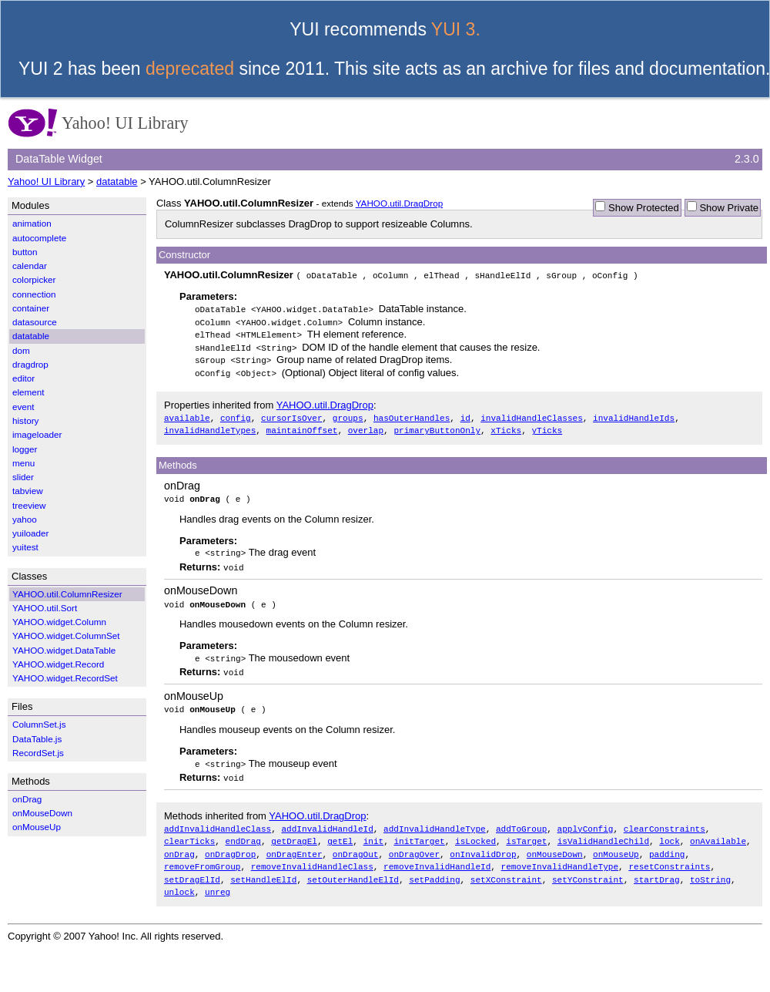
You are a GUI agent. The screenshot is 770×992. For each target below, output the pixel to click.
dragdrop (30, 364)
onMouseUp (193, 689)
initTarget (418, 832)
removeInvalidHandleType (559, 856)
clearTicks (189, 832)
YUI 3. (455, 29)
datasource (34, 322)
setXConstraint (506, 868)
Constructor (184, 255)
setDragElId (192, 868)
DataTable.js (37, 739)
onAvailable (718, 832)
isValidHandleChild (603, 832)
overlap (365, 426)
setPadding (434, 868)
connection (34, 294)
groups (348, 414)
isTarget (526, 832)
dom (21, 350)
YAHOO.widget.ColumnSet (65, 636)
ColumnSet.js (39, 724)
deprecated (190, 69)
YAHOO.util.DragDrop (399, 203)
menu (23, 463)
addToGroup (521, 820)
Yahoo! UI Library (46, 181)
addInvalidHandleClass (217, 820)
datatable (117, 181)
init (373, 832)
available (187, 414)
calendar (29, 266)
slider (23, 477)
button (25, 252)
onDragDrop (230, 844)
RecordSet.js (38, 753)
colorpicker (34, 279)
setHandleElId (263, 868)
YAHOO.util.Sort (44, 608)
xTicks (505, 426)
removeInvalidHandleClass (312, 856)
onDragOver (414, 844)
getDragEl (294, 832)
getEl (340, 832)
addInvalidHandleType (434, 820)
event (23, 407)
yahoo (24, 519)
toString (710, 868)
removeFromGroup (202, 856)
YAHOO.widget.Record (58, 664)
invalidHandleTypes (210, 426)
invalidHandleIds (634, 414)
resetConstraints (669, 856)
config (235, 414)
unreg (217, 880)
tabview (27, 491)
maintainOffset (302, 426)
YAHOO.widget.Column (59, 622)
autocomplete (39, 238)
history (25, 420)
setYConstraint (588, 868)
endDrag (243, 832)
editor (23, 378)
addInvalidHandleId (327, 820)
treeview (29, 505)
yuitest (25, 547)
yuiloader (30, 533)
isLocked (475, 832)
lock (669, 832)
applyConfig (585, 820)
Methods (178, 460)
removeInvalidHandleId (436, 856)
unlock (179, 880)
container (30, 308)
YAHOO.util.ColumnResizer (67, 594)
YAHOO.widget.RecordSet (65, 678)
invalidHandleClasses (531, 414)
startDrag (657, 868)
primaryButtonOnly (436, 426)
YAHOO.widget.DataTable (64, 650)
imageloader (37, 434)
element (28, 392)
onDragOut (356, 844)
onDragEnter (294, 844)
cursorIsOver (292, 414)
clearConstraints (664, 820)
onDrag (182, 481)
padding (667, 844)
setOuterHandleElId (353, 868)
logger (25, 449)
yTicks (546, 426)
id (465, 414)
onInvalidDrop (483, 844)
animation (32, 223)
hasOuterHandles (411, 414)
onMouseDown (200, 585)
